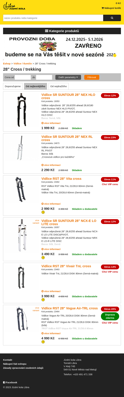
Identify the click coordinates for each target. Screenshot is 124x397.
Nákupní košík (111, 8)
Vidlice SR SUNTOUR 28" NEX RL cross (67, 138)
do (33, 77)
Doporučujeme (13, 86)
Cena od (9, 77)
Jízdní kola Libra (14, 6)
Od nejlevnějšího (35, 86)
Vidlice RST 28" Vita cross (61, 178)
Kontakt (7, 359)
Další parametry (68, 77)
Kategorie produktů (62, 31)
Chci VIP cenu (110, 184)
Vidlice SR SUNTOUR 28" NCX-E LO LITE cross (68, 222)
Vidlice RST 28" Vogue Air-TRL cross (69, 308)
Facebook (10, 382)
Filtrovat (92, 77)
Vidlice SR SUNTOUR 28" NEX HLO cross (68, 96)
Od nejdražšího (58, 86)
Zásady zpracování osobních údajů (23, 367)
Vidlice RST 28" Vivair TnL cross (66, 266)
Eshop (6, 63)
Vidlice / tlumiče (23, 63)
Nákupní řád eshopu (14, 363)
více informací (51, 123)
